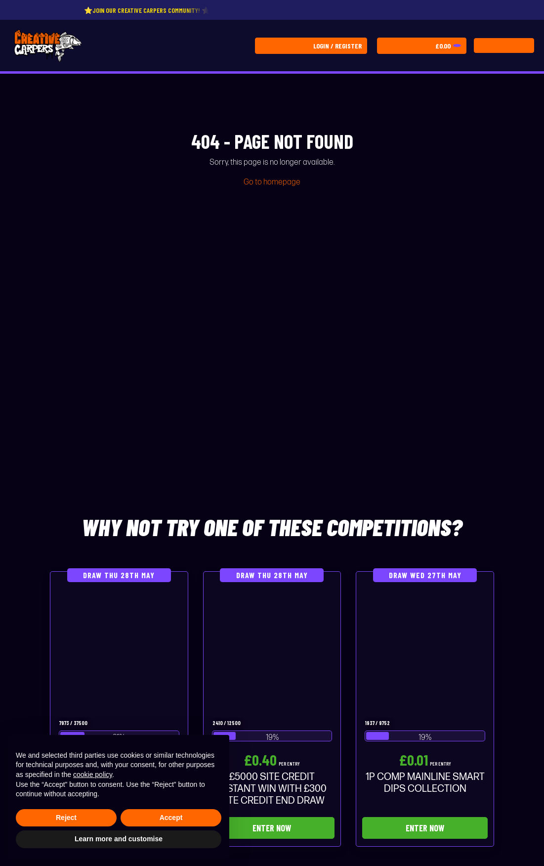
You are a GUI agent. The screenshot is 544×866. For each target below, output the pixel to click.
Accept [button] (171, 817)
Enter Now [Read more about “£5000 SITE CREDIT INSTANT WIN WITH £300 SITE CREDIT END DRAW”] (271, 827)
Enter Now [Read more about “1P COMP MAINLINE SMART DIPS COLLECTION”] (425, 827)
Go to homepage (272, 182)
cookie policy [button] (92, 774)
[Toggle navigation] (504, 45)
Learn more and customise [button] (119, 839)
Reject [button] (66, 817)
